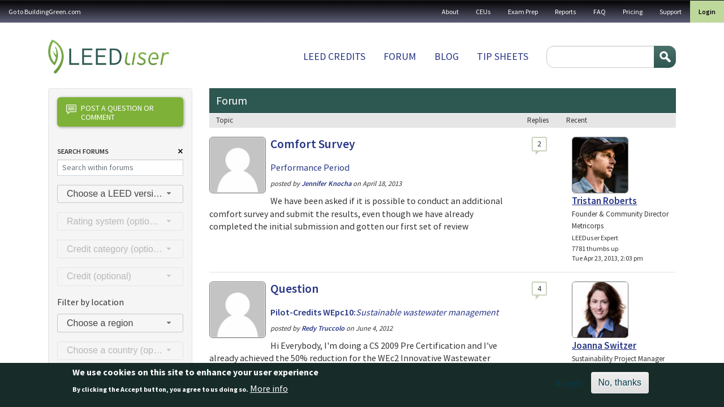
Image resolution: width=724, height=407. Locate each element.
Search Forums (83, 151)
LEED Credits (334, 56)
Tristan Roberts (604, 200)
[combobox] (120, 194)
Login (707, 11)
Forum (399, 56)
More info (269, 391)
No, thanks (619, 386)
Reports (565, 11)
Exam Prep (523, 11)
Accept (568, 386)
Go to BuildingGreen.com (44, 11)
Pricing (633, 11)
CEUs (483, 11)
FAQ (599, 11)
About (450, 11)
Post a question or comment (110, 112)
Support (671, 11)
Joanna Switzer (604, 345)
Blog (446, 56)
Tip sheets (502, 56)
